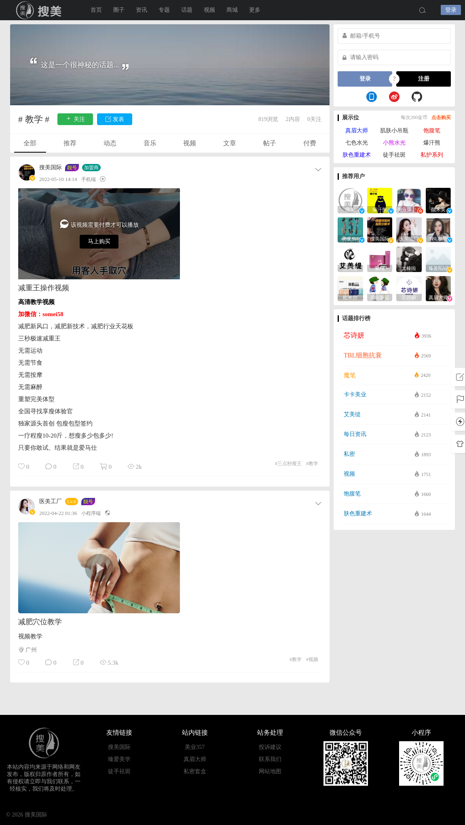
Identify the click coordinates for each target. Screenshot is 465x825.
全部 (29, 143)
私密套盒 (195, 771)
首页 (96, 10)
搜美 (40, 10)
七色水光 (356, 143)
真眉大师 (356, 131)
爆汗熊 (431, 143)
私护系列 (432, 155)
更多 (254, 10)
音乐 (150, 143)
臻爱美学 (119, 759)
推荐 (69, 143)
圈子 (119, 10)
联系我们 (270, 759)
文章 (229, 143)
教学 (312, 463)
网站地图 (270, 771)
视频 (209, 10)
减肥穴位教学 (40, 622)
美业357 (195, 747)
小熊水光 (394, 143)
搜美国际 (50, 167)
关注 (75, 118)
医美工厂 (50, 501)
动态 (110, 143)
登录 (451, 10)
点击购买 (441, 117)
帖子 (269, 143)
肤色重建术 (356, 155)
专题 (164, 10)
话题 (186, 10)
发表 (115, 118)
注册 (423, 79)
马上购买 (99, 241)
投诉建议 (270, 747)
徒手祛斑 (394, 155)
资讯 (141, 10)
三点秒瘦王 (288, 463)
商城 (232, 10)
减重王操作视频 (43, 288)
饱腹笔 (431, 131)
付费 (309, 143)
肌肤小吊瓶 (394, 131)
